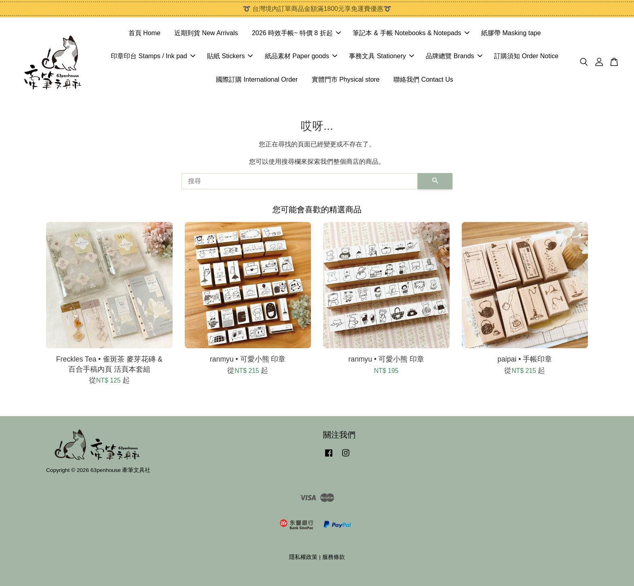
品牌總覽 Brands (454, 56)
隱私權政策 (303, 557)
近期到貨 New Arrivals (206, 33)
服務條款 (333, 557)
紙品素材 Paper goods (301, 56)
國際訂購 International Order (257, 79)
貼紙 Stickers (230, 56)
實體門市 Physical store (346, 79)
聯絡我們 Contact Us (423, 79)
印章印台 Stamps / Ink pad (153, 56)
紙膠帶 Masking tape (511, 33)
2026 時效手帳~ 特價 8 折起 (296, 33)
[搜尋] (300, 181)
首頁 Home (145, 33)
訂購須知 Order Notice (526, 56)
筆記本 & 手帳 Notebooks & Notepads (411, 33)
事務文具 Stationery (381, 56)
